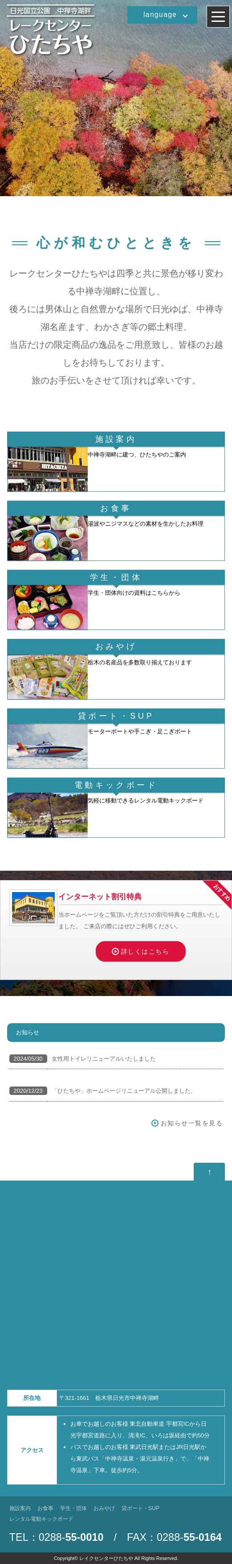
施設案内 (20, 1508)
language (160, 14)
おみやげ (104, 1508)
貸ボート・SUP (140, 1508)
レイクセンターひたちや (106, 1558)
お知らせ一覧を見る (192, 1123)
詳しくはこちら (145, 951)
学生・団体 (73, 1508)
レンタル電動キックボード (41, 1519)
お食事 (45, 1508)
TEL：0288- (56, 1537)
